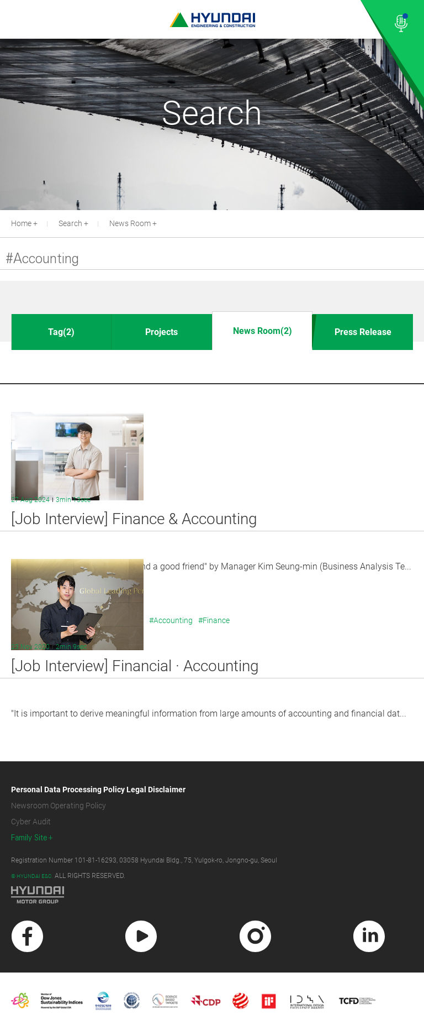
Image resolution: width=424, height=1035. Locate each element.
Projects (161, 332)
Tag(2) (61, 332)
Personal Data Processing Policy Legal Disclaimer (98, 789)
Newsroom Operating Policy (58, 805)
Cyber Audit (31, 821)
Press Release (363, 332)
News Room (130, 223)
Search (70, 223)
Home (21, 223)
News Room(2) (262, 331)
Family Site (29, 838)
